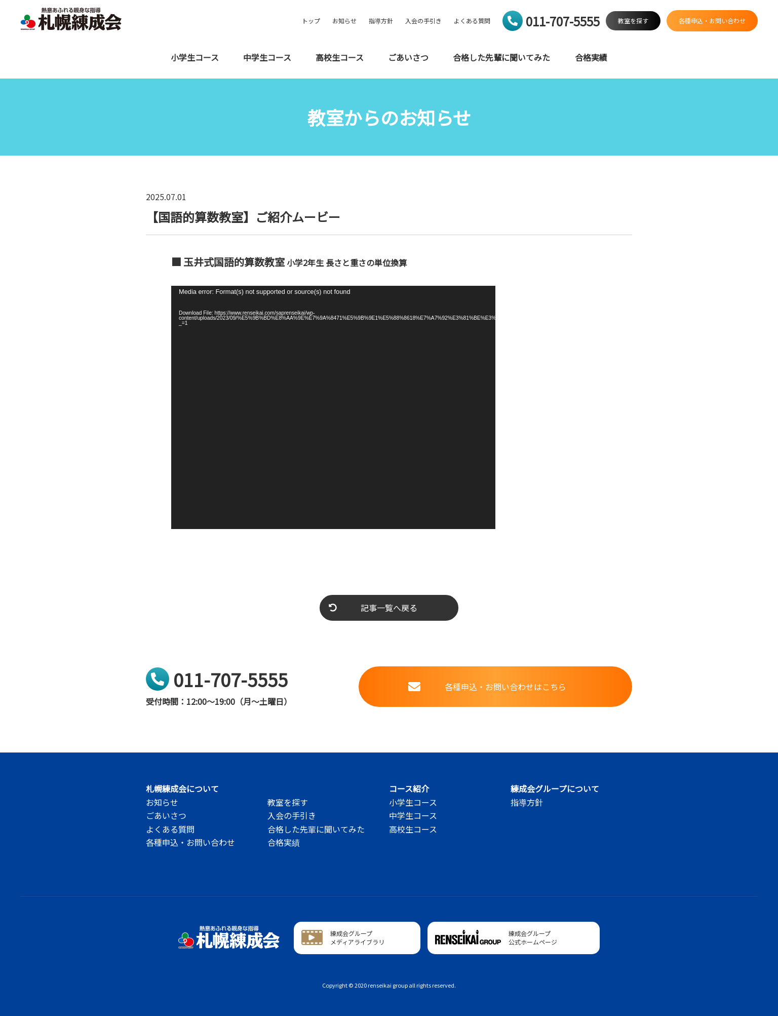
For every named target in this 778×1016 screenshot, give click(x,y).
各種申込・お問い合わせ (190, 842)
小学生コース (195, 57)
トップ (311, 21)
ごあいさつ (408, 57)
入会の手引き (423, 21)
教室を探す (287, 802)
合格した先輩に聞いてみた (501, 57)
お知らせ (344, 21)
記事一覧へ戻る (373, 607)
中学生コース (267, 57)
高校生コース (340, 57)
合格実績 (591, 57)
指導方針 (381, 21)
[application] (333, 407)
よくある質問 (472, 21)
